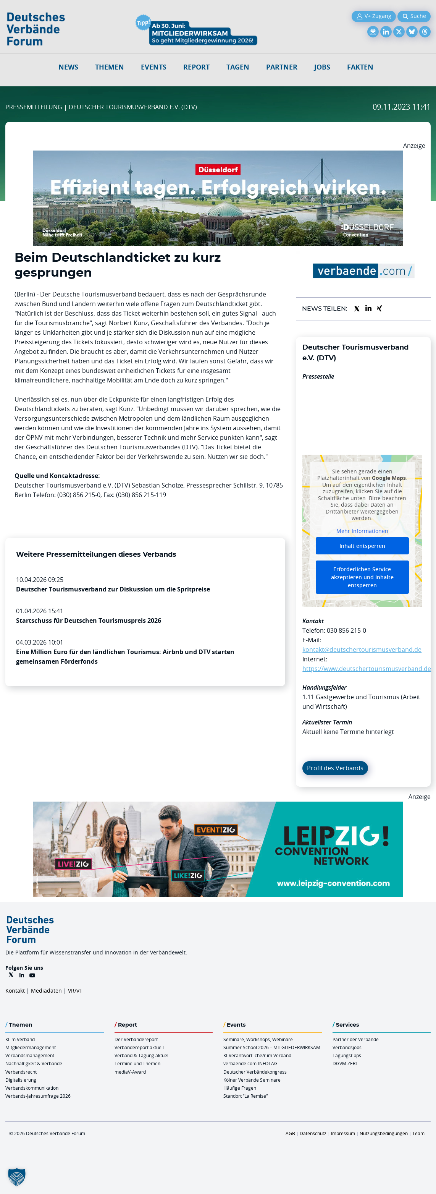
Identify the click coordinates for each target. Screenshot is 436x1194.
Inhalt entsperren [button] (362, 545)
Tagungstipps (347, 1055)
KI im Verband (20, 1039)
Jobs (322, 67)
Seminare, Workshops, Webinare (258, 1039)
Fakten (360, 67)
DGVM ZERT (345, 1063)
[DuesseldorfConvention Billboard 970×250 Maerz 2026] (218, 155)
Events (153, 67)
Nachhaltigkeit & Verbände (33, 1063)
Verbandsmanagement (29, 1055)
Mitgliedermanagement (30, 1047)
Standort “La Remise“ (245, 1096)
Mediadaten (46, 990)
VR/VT (75, 990)
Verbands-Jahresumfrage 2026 (38, 1096)
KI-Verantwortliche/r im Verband (257, 1055)
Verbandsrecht (21, 1072)
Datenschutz (313, 1133)
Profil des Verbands (335, 768)
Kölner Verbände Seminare (252, 1080)
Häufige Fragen (239, 1088)
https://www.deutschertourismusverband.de (366, 668)
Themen (109, 67)
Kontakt (15, 990)
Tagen (237, 67)
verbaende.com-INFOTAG (250, 1063)
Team (418, 1133)
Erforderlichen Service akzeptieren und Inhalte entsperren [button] (362, 577)
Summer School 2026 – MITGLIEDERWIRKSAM (271, 1047)
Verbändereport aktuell (139, 1047)
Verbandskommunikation (31, 1088)
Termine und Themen (137, 1063)
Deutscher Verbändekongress (255, 1072)
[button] (17, 1177)
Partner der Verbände (356, 1039)
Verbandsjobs (347, 1047)
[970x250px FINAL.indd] (218, 806)
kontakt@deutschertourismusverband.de (361, 649)
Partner (281, 67)
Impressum (343, 1133)
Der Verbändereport (136, 1039)
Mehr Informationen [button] (362, 531)
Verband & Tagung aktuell (142, 1055)
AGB (290, 1133)
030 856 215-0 (346, 630)
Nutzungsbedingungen (384, 1133)
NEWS (68, 67)
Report (196, 67)
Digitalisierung (20, 1080)
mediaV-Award (130, 1072)
